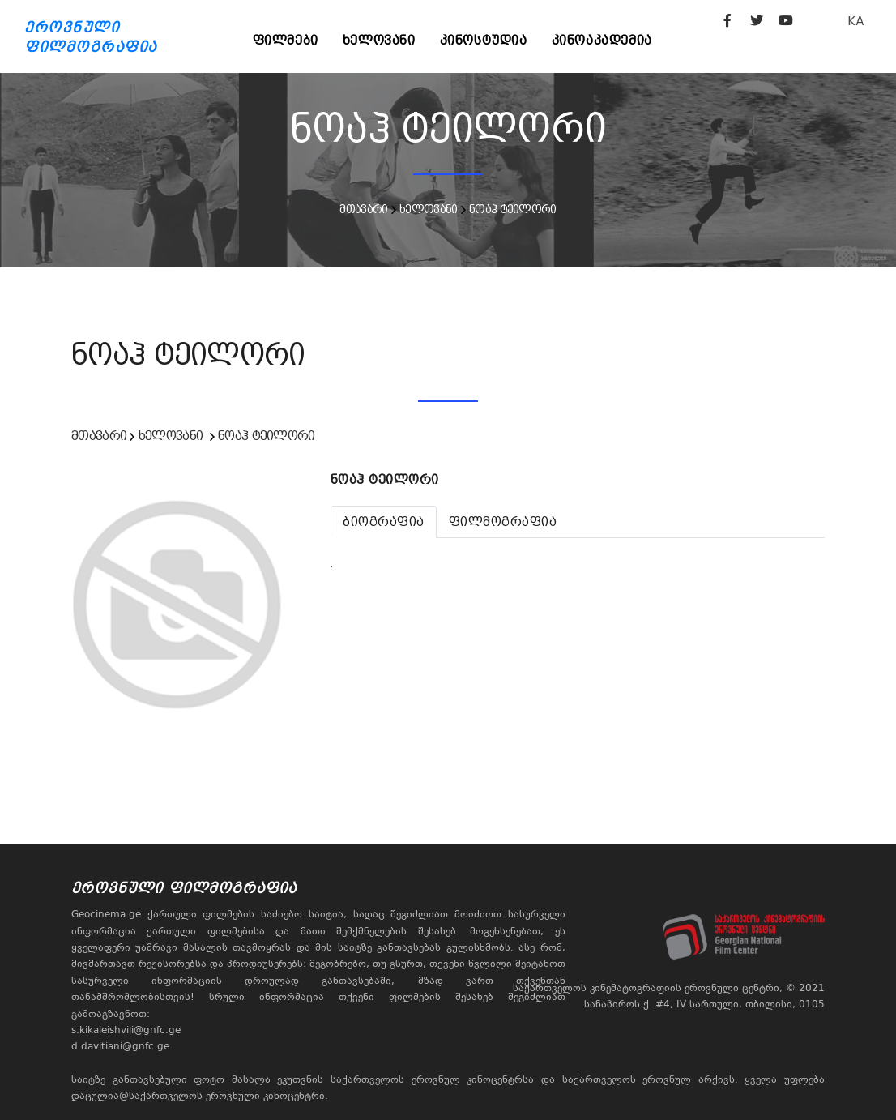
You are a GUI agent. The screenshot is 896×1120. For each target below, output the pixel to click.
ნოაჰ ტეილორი (513, 209)
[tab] (384, 522)
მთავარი (363, 209)
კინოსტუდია (483, 40)
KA (855, 20)
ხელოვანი (379, 40)
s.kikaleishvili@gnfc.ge (126, 1030)
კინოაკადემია (602, 40)
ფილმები (285, 40)
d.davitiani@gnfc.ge (120, 1046)
